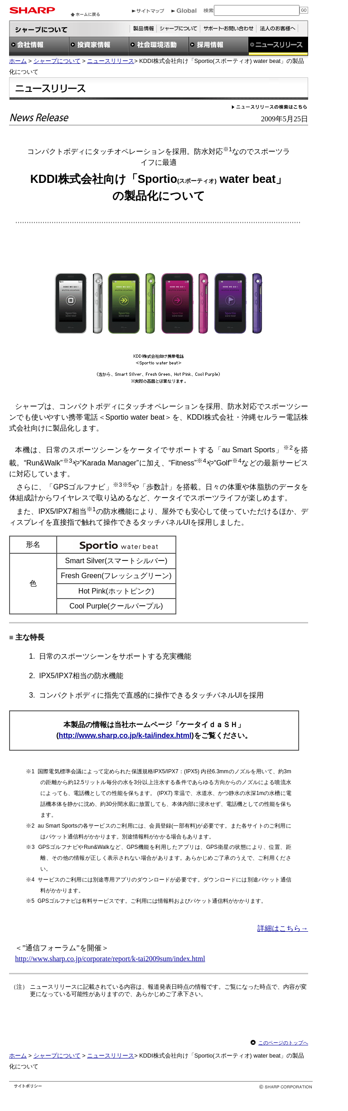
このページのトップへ (283, 1042)
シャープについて (57, 60)
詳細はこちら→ (282, 928)
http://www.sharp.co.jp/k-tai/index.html (125, 735)
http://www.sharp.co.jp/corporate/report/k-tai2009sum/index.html (110, 959)
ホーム (18, 60)
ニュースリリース (110, 60)
